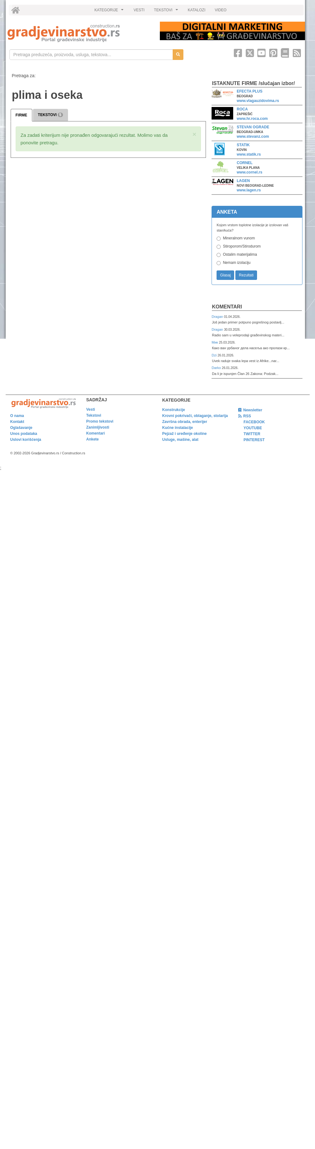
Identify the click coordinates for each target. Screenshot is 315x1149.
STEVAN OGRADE (253, 127)
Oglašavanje (21, 427)
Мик (215, 342)
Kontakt (17, 422)
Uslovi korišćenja (25, 439)
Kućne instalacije (177, 427)
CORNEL (245, 163)
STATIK (243, 145)
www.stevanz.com (253, 136)
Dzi (215, 355)
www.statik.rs (249, 154)
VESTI (139, 10)
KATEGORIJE (109, 11)
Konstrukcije (173, 410)
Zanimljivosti (97, 427)
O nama (17, 416)
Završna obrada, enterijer (184, 422)
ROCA (242, 109)
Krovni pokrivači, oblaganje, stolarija (195, 416)
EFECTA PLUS (249, 91)
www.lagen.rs (249, 190)
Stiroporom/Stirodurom (242, 246)
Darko (217, 368)
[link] (79, 33)
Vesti (90, 409)
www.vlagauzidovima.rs (258, 101)
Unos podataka (23, 433)
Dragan (218, 316)
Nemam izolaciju (236, 262)
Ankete (92, 439)
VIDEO (220, 10)
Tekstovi (93, 415)
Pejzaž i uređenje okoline (184, 433)
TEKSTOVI (167, 11)
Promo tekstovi (99, 421)
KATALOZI (196, 10)
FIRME (21, 115)
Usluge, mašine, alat (180, 439)
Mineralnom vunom (239, 238)
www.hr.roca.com (252, 118)
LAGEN (243, 181)
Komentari (227, 306)
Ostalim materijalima (240, 254)
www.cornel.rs (249, 172)
